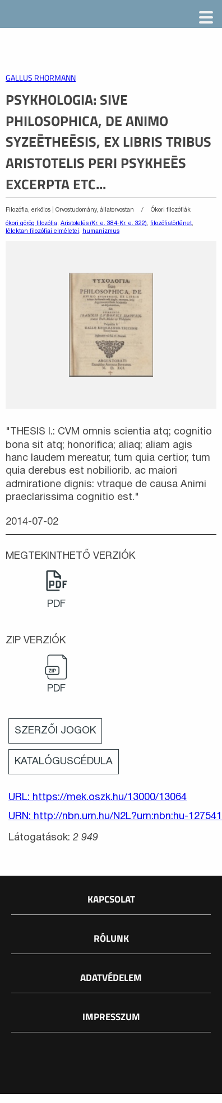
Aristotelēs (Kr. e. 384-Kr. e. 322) (104, 223)
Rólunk (111, 938)
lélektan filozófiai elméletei (42, 231)
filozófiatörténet (171, 223)
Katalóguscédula (64, 762)
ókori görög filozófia (31, 223)
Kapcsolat (111, 899)
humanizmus (100, 231)
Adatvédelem (111, 977)
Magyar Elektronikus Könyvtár (88, 17)
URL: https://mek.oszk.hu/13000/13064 (97, 797)
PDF (56, 604)
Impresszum (111, 1016)
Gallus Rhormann (41, 78)
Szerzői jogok (55, 731)
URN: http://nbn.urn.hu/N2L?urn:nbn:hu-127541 (112, 816)
